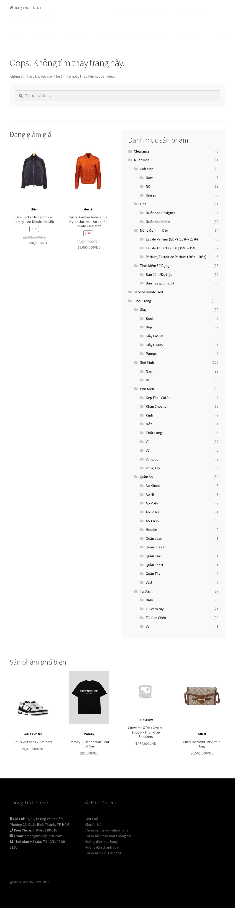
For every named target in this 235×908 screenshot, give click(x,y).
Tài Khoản (120, 14)
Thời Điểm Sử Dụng (155, 265)
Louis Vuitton (33, 734)
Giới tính (146, 168)
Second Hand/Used (125, 33)
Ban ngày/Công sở (160, 283)
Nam (149, 177)
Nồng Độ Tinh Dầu (154, 230)
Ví (147, 441)
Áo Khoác (153, 485)
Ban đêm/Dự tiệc (159, 274)
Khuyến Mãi (93, 824)
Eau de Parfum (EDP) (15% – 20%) (172, 239)
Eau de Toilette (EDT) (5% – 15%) (171, 248)
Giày (143, 309)
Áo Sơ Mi (152, 512)
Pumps (151, 353)
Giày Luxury (154, 345)
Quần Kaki (153, 556)
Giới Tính (147, 362)
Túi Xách (146, 591)
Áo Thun (152, 521)
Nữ (148, 186)
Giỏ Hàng (139, 14)
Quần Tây (153, 573)
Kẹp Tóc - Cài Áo (158, 397)
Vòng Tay (153, 468)
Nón (149, 424)
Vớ (148, 450)
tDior (34, 209)
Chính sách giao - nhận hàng (106, 830)
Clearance (141, 151)
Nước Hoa (141, 160)
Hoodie (151, 529)
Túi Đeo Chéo (156, 617)
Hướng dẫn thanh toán (102, 847)
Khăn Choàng (156, 406)
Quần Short (154, 565)
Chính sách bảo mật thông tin (108, 836)
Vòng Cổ (152, 459)
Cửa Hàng (40, 33)
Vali (148, 626)
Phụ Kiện (147, 388)
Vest (149, 582)
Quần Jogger (156, 547)
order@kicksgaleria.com (43, 836)
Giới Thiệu (17, 33)
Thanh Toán (158, 14)
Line (143, 204)
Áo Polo (152, 503)
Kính (149, 415)
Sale (99, 33)
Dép (149, 327)
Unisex (151, 195)
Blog (151, 33)
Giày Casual (154, 336)
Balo (149, 600)
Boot (150, 318)
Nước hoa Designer (160, 212)
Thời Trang (142, 301)
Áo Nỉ (150, 494)
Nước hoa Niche (158, 221)
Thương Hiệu (72, 33)
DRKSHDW (146, 720)
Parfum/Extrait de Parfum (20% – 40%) (176, 256)
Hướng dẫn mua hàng (101, 841)
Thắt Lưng (154, 432)
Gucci (88, 209)
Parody (89, 734)
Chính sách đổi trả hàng (103, 853)
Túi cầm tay (154, 608)
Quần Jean (154, 538)
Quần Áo (146, 476)
